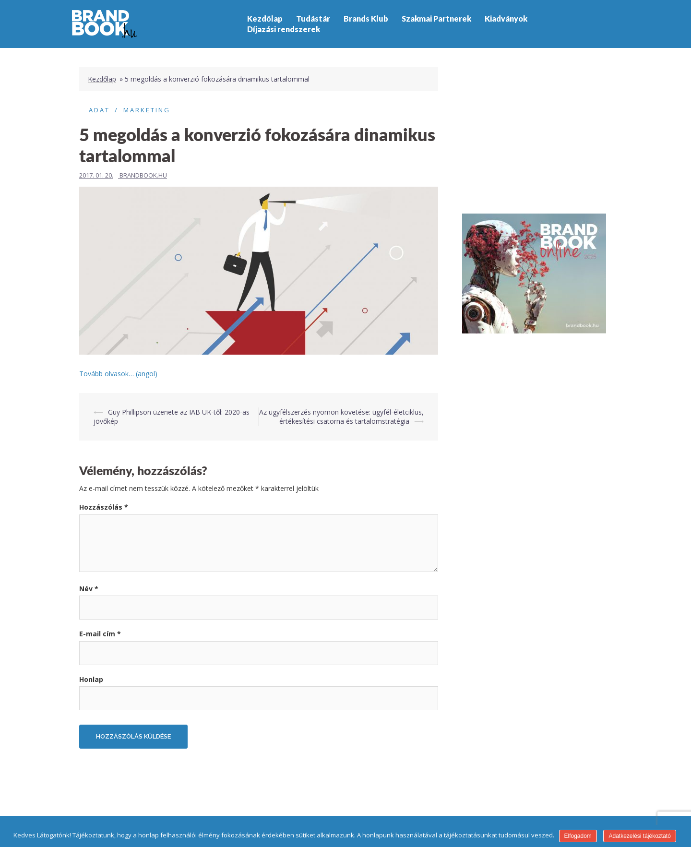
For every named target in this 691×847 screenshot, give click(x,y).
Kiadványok (506, 18)
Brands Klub (366, 18)
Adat (99, 110)
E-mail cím (100, 633)
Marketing (146, 110)
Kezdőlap (265, 18)
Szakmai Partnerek (436, 18)
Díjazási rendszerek (283, 29)
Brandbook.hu (143, 175)
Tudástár (313, 18)
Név (88, 588)
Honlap (91, 679)
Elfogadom (578, 836)
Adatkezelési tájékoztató (639, 836)
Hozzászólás (103, 507)
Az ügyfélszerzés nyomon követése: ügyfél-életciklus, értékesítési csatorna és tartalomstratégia (341, 416)
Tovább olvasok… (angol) (118, 373)
